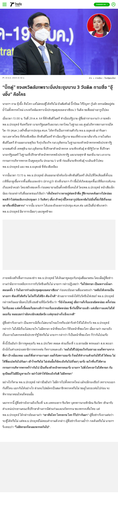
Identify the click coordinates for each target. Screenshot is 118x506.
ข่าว (90, 78)
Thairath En (102, 5)
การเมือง (98, 78)
